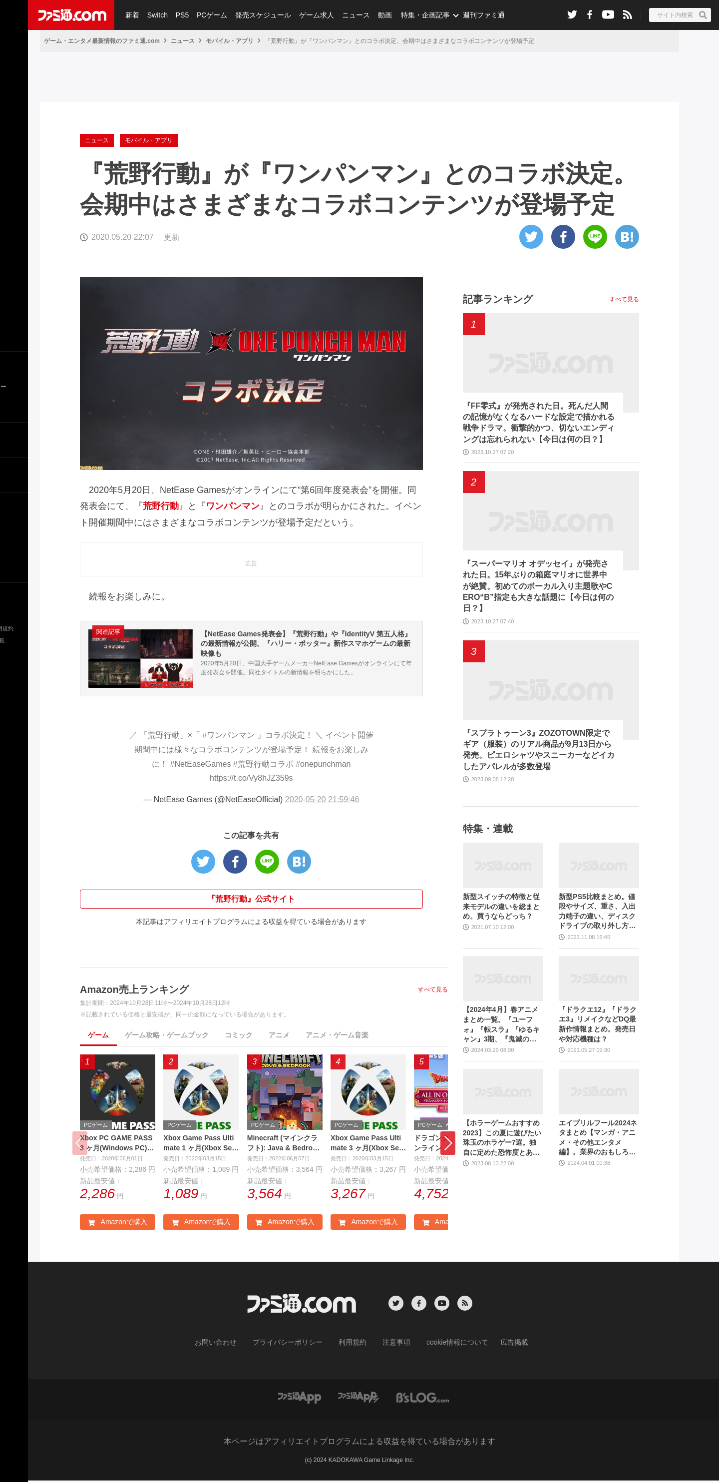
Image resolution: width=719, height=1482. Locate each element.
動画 (377, 15)
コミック (239, 1035)
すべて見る (433, 989)
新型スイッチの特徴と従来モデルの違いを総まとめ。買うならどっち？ (501, 906)
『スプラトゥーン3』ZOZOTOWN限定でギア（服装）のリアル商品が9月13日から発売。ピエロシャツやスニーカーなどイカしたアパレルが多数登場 (539, 750)
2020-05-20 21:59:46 (322, 799)
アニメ (279, 1035)
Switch (156, 15)
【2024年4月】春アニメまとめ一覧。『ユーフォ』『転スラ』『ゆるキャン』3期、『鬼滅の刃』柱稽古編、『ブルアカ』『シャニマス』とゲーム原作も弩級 (501, 1024)
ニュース (350, 15)
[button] (447, 1144)
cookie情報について (447, 1344)
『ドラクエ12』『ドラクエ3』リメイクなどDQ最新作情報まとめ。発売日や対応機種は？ (598, 1024)
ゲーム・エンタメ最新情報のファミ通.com (102, 40)
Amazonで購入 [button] (117, 1225)
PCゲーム (208, 15)
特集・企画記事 (417, 15)
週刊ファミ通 (476, 15)
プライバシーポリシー (295, 1344)
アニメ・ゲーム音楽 (337, 1035)
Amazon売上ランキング (134, 989)
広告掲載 (498, 1344)
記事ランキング (498, 299)
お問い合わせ (231, 1344)
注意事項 (393, 1344)
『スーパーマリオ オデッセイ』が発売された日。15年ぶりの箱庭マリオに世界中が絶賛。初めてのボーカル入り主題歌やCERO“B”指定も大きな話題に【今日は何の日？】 (538, 586)
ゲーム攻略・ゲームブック (167, 1035)
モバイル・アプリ (230, 40)
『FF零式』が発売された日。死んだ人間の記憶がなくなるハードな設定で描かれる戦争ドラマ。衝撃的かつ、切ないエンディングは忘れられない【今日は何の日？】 (539, 423)
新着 (132, 15)
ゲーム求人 (311, 15)
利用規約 (353, 1344)
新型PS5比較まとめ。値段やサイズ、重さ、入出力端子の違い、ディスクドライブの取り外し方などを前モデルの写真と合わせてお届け (597, 912)
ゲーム (98, 1035)
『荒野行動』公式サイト (251, 899)
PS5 (179, 15)
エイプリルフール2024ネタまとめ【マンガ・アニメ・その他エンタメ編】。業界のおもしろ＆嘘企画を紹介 (598, 1138)
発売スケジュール (259, 15)
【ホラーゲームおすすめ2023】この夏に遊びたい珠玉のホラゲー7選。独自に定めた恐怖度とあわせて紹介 (502, 1138)
